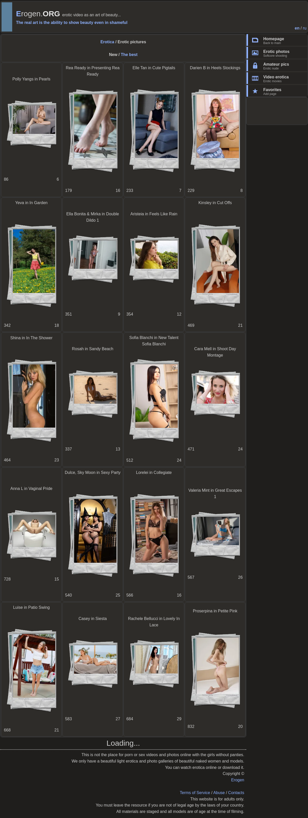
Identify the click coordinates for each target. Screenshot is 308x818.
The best (129, 54)
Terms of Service (195, 793)
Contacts (236, 793)
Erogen (237, 780)
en (297, 28)
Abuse (219, 793)
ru (304, 28)
